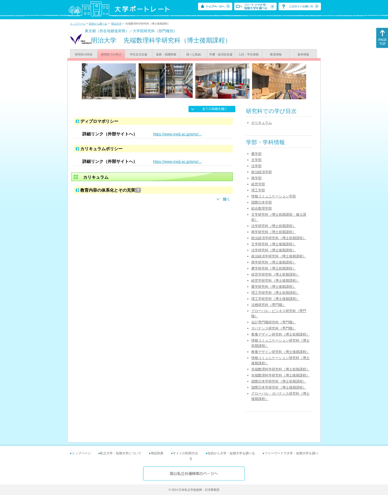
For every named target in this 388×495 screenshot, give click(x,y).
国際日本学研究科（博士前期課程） (278, 381)
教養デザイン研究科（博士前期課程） (280, 334)
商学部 (256, 178)
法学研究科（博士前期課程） (273, 226)
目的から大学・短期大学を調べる (231, 453)
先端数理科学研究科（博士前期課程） (280, 369)
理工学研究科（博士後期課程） (275, 299)
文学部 (256, 160)
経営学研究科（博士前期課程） (275, 274)
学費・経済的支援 (221, 54)
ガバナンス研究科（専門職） (273, 328)
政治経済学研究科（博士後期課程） (278, 256)
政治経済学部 (261, 172)
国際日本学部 (261, 202)
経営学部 (258, 184)
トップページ (78, 23)
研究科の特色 (83, 54)
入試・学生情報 (248, 54)
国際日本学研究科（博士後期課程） (278, 387)
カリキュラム (261, 123)
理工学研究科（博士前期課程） (275, 293)
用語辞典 (157, 453)
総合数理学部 (261, 208)
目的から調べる (98, 23)
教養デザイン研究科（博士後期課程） (280, 352)
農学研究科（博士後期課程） (273, 287)
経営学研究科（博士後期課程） (275, 280)
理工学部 (258, 190)
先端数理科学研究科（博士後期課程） (280, 375)
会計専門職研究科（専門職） (273, 322)
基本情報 (303, 54)
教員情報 (276, 54)
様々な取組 (193, 54)
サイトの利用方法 (185, 453)
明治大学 (116, 23)
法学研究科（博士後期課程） (273, 250)
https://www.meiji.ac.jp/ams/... (177, 134)
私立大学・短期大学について (120, 453)
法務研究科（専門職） (268, 305)
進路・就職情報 (166, 54)
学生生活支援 (138, 54)
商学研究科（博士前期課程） (273, 232)
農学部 (256, 154)
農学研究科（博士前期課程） (273, 268)
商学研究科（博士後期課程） (273, 262)
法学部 (256, 166)
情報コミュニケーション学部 (273, 196)
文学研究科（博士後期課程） (273, 244)
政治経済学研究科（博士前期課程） (278, 238)
